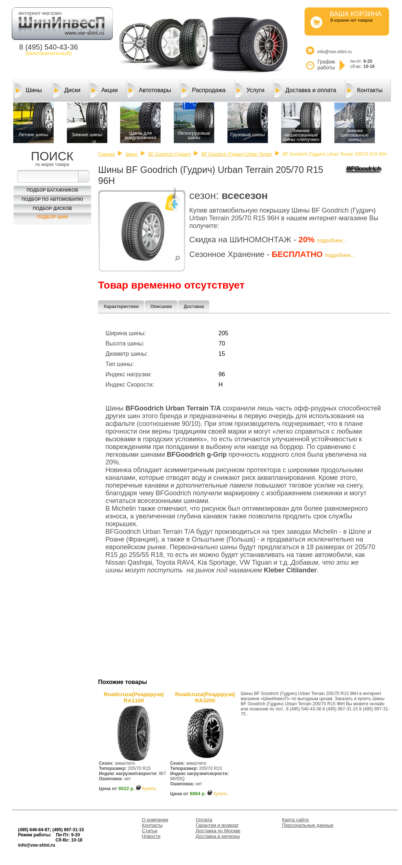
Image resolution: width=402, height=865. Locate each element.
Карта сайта (295, 819)
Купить (149, 788)
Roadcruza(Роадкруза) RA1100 (134, 697)
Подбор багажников (52, 190)
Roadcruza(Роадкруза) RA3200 (205, 697)
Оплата (204, 819)
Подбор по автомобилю (52, 199)
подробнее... (332, 240)
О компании (155, 819)
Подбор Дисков (52, 208)
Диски (66, 90)
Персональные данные (308, 825)
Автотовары (149, 90)
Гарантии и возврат (217, 825)
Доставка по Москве (218, 830)
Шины (28, 90)
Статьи (149, 830)
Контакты (364, 90)
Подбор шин (52, 217)
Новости (151, 836)
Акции (104, 90)
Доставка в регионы (218, 836)
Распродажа (203, 90)
